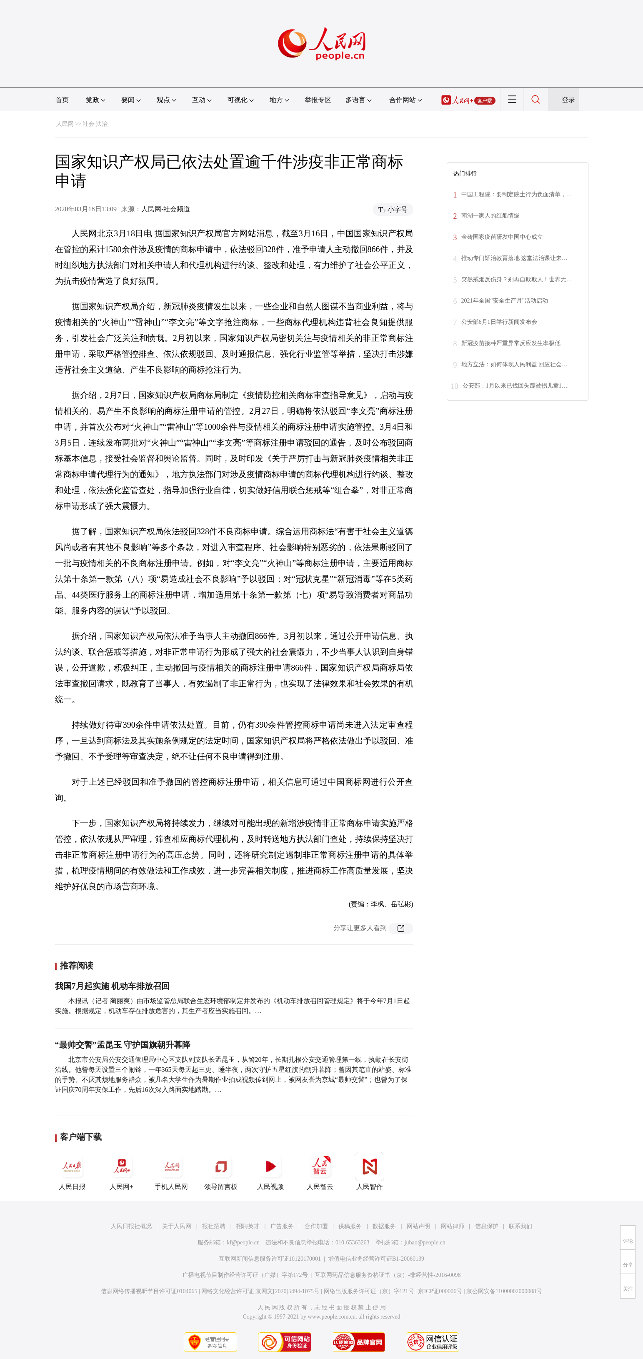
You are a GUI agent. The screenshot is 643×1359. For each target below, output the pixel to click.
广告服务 (282, 1226)
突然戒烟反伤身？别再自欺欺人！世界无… (516, 279)
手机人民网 (171, 1171)
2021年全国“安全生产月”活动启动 (504, 301)
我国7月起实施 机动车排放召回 (112, 986)
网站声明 (418, 1226)
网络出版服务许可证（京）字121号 (369, 1291)
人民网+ (121, 1171)
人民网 (65, 124)
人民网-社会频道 (165, 209)
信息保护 (486, 1226)
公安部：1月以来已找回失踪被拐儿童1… (515, 386)
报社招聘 (213, 1226)
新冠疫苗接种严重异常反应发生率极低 (510, 343)
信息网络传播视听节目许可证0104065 (149, 1291)
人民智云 (320, 1171)
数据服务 (384, 1226)
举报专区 (318, 99)
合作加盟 (316, 1226)
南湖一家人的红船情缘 (490, 216)
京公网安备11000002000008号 (504, 1291)
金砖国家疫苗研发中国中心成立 (502, 237)
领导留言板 (221, 1171)
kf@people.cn (243, 1242)
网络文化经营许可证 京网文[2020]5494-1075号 (260, 1291)
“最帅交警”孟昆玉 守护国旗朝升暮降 (122, 1044)
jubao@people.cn (425, 1242)
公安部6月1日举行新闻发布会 (499, 322)
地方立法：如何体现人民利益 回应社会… (514, 364)
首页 (62, 99)
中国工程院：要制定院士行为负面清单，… (516, 194)
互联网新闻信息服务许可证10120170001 (270, 1259)
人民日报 (72, 1171)
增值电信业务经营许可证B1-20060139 (376, 1259)
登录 (568, 99)
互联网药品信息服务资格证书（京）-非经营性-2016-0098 (387, 1275)
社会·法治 (95, 124)
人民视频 (270, 1171)
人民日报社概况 (131, 1226)
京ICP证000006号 (440, 1291)
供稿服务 (350, 1226)
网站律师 (452, 1226)
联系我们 (520, 1226)
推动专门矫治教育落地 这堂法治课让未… (514, 258)
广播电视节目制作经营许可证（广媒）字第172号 (245, 1275)
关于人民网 (176, 1226)
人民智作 (369, 1171)
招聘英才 (248, 1226)
